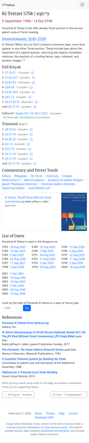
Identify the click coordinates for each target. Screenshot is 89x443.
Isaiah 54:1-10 (24, 113)
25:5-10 (9, 149)
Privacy (50, 413)
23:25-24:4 (11, 92)
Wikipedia (20, 176)
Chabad (67, 176)
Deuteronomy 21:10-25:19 (24, 39)
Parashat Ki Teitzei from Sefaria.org (25, 323)
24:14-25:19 (12, 102)
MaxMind (64, 430)
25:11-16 (10, 154)
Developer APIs (44, 417)
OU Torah (36, 176)
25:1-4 (9, 144)
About (38, 413)
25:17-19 (13, 106)
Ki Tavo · (69, 395)
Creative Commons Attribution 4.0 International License (37, 427)
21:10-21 (10, 72)
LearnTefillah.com (39, 188)
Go (27, 308)
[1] (24, 59)
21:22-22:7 (11, 77)
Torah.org (52, 176)
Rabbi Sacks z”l (11, 180)
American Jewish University (58, 184)
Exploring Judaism (13, 188)
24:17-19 (10, 134)
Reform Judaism (34, 180)
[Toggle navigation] (82, 4)
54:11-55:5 (41, 113)
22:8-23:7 (10, 82)
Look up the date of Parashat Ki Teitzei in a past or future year (40, 303)
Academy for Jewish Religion (65, 180)
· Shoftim (18, 395)
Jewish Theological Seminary (19, 184)
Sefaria (6, 176)
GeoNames (47, 430)
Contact (73, 413)
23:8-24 (9, 87)
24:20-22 (10, 139)
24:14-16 (10, 129)
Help (61, 413)
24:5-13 (9, 97)
